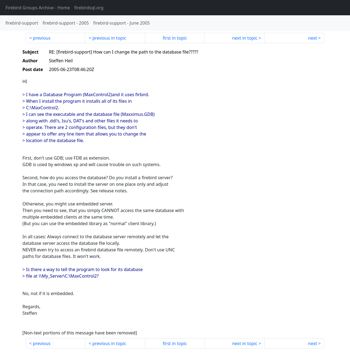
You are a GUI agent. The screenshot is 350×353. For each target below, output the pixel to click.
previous (41, 38)
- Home (37, 8)
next (312, 38)
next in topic (244, 38)
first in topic (175, 38)
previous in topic (109, 38)
